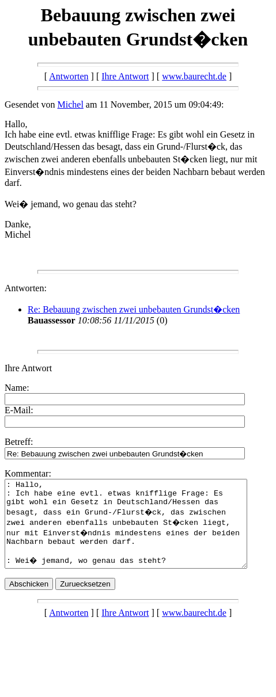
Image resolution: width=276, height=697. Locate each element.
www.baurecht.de (194, 76)
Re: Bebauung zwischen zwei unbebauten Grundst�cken (134, 309)
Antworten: (26, 288)
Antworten (68, 76)
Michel (71, 104)
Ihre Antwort (125, 76)
